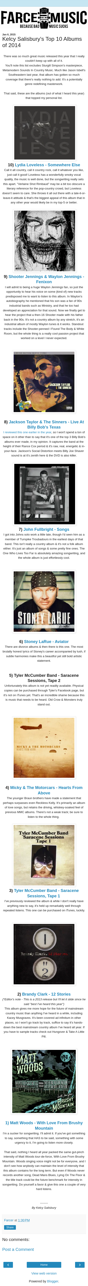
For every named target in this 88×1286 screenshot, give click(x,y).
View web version (44, 1273)
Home (44, 1264)
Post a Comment (18, 1249)
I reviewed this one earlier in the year (27, 432)
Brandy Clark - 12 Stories (46, 994)
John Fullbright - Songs (46, 529)
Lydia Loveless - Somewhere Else (47, 165)
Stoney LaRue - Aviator (46, 641)
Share (10, 1227)
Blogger (52, 1281)
